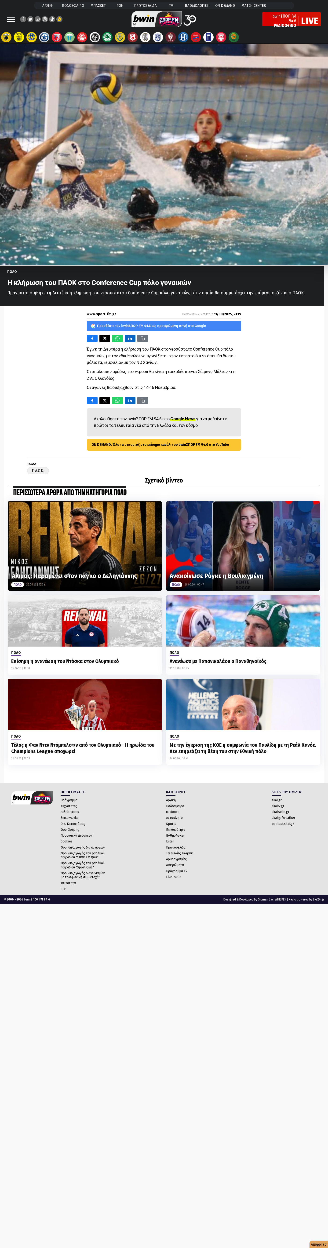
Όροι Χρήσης (70, 832)
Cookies (67, 844)
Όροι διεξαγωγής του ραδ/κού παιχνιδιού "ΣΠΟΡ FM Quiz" (83, 857)
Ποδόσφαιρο (175, 808)
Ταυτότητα (68, 885)
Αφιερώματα (175, 867)
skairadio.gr (280, 814)
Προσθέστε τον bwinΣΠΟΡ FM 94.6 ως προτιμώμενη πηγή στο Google (148, 328)
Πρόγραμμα (69, 802)
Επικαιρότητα (175, 832)
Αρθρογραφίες (176, 861)
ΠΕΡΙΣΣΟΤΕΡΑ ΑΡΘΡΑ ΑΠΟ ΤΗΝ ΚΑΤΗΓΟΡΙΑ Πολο (69, 495)
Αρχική (171, 802)
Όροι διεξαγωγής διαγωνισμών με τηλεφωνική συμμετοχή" (83, 877)
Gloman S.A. (265, 902)
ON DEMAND (225, 5)
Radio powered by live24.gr (306, 902)
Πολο (12, 273)
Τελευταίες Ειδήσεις (179, 855)
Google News (182, 421)
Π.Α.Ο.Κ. (38, 473)
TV (171, 5)
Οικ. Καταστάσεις (73, 826)
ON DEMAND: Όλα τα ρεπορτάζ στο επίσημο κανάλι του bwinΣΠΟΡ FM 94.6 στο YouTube (160, 447)
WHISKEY (280, 902)
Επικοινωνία (69, 820)
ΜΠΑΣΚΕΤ (98, 5)
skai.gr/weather (283, 820)
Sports (171, 826)
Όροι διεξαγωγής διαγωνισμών (83, 850)
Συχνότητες (69, 808)
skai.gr (277, 802)
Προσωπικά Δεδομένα (76, 838)
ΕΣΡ (63, 891)
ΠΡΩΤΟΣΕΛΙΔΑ (145, 5)
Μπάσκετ (172, 814)
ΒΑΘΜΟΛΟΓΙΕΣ (197, 5)
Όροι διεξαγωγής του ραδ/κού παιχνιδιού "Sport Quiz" (83, 867)
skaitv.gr (278, 808)
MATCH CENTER (253, 5)
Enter (170, 844)
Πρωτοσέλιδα (176, 850)
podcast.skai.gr (283, 826)
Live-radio (173, 879)
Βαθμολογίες (175, 838)
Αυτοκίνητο (174, 820)
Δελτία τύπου (70, 814)
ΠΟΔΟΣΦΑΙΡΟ (73, 5)
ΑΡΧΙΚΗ (48, 5)
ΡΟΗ (120, 5)
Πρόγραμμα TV (176, 873)
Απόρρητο (319, 1244)
